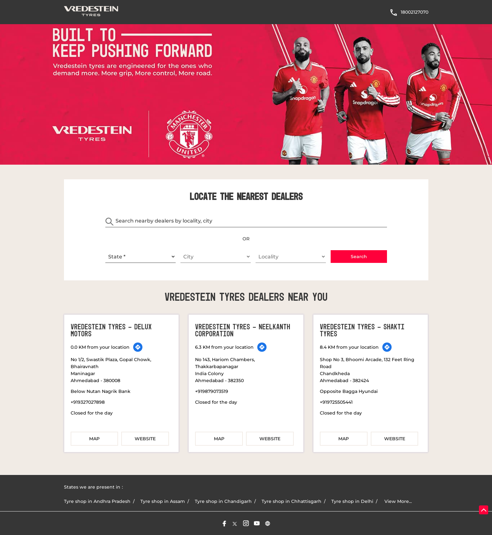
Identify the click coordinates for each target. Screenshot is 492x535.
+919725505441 (336, 402)
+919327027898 (88, 402)
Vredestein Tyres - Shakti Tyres (362, 330)
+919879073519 (211, 391)
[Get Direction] (138, 347)
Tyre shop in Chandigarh (223, 501)
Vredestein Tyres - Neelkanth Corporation (242, 330)
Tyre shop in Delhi (352, 501)
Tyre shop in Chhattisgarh (291, 501)
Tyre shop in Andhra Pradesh (97, 501)
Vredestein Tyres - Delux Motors (111, 330)
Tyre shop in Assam (162, 501)
